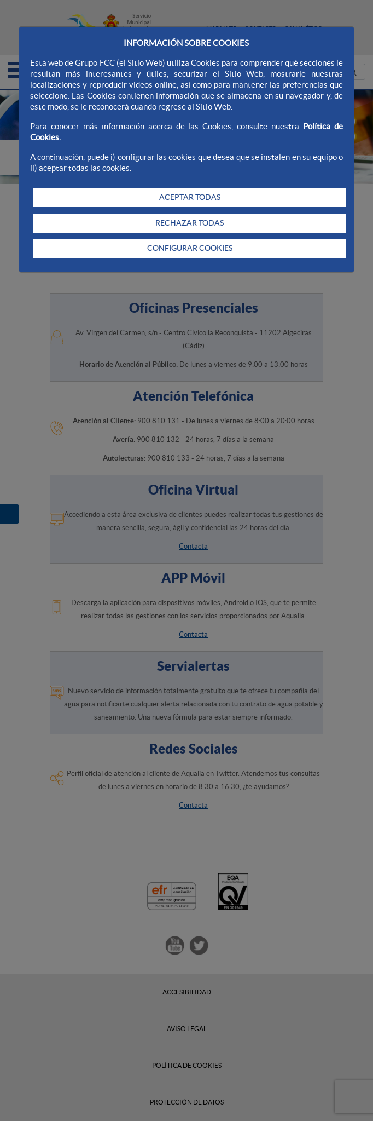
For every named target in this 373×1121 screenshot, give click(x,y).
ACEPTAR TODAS (189, 197)
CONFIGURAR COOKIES (189, 248)
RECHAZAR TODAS (189, 223)
